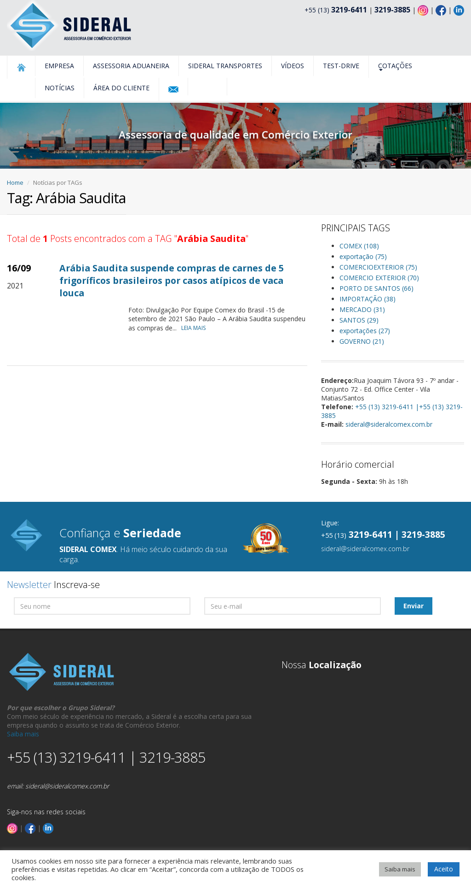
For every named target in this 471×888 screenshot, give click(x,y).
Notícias (60, 87)
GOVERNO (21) (361, 341)
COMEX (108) (359, 245)
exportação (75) (363, 256)
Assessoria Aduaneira (131, 65)
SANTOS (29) (359, 320)
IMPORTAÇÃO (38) (367, 298)
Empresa (59, 65)
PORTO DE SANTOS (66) (376, 288)
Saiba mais (23, 733)
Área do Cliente (121, 87)
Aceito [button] (443, 868)
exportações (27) (364, 330)
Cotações (395, 66)
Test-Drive (341, 65)
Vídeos (292, 65)
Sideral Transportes (225, 65)
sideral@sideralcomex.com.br (388, 424)
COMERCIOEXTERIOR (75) (378, 267)
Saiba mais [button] (400, 869)
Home (15, 182)
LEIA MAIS (195, 328)
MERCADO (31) (362, 309)
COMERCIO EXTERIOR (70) (379, 277)
